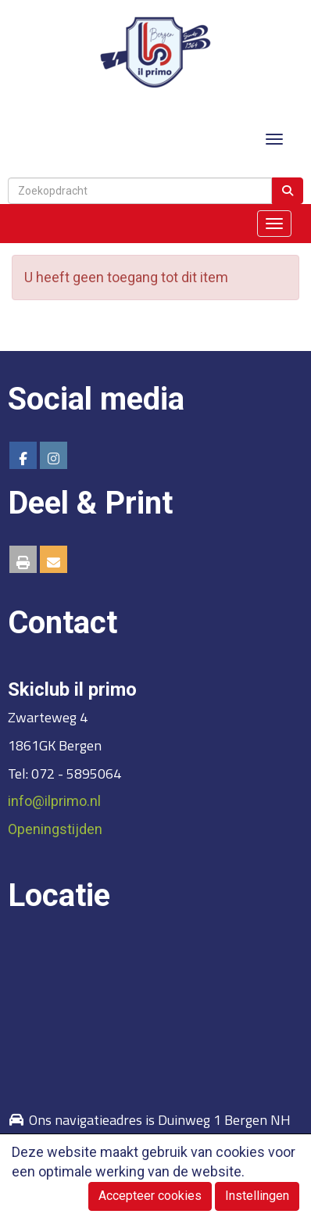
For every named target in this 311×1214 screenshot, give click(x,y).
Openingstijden (55, 829)
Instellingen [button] (257, 1195)
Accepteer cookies (150, 1195)
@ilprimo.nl (54, 801)
